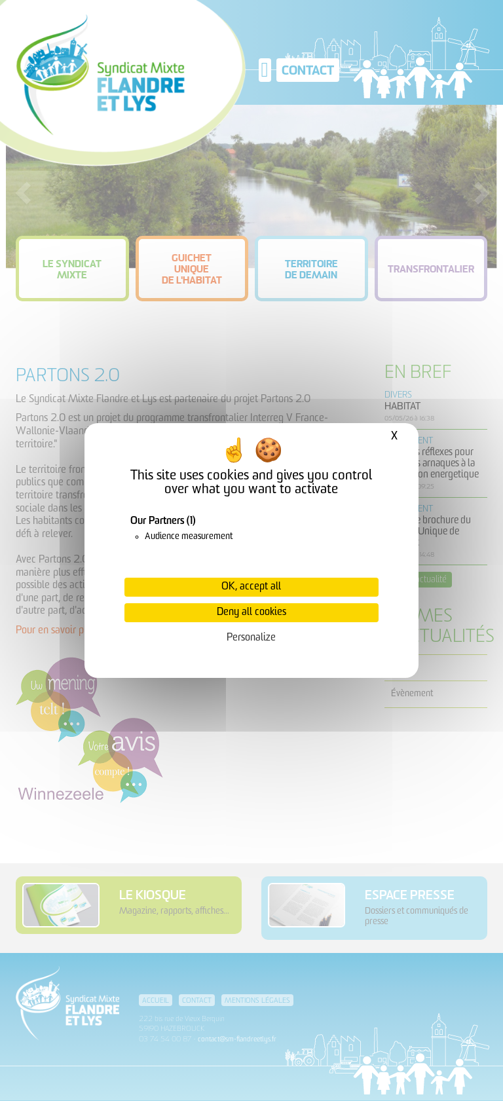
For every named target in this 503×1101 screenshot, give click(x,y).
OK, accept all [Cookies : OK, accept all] (251, 587)
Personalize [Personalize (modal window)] (251, 638)
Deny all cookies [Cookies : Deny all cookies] (251, 612)
